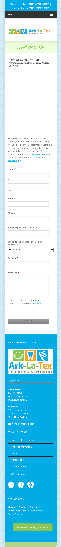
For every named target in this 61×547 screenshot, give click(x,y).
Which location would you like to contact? (26, 243)
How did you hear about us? (23, 227)
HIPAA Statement (19, 466)
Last (10, 190)
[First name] (28, 175)
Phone (11, 213)
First (10, 180)
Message (13, 272)
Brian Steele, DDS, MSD (22, 440)
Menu (30, 14)
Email (11, 198)
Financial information (21, 446)
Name (12, 169)
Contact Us (16, 453)
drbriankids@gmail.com (21, 423)
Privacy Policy (38, 303)
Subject (13, 258)
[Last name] (28, 186)
